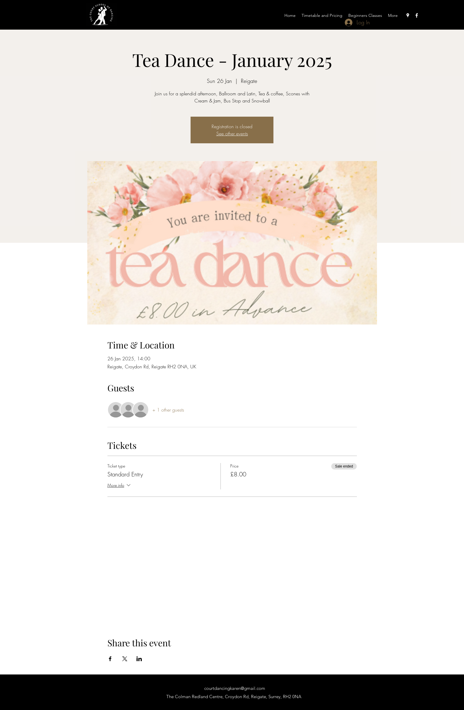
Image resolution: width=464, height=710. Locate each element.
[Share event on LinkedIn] (139, 658)
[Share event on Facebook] (110, 658)
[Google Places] (408, 15)
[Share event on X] (125, 658)
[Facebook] (417, 15)
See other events (232, 133)
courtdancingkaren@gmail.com (234, 688)
